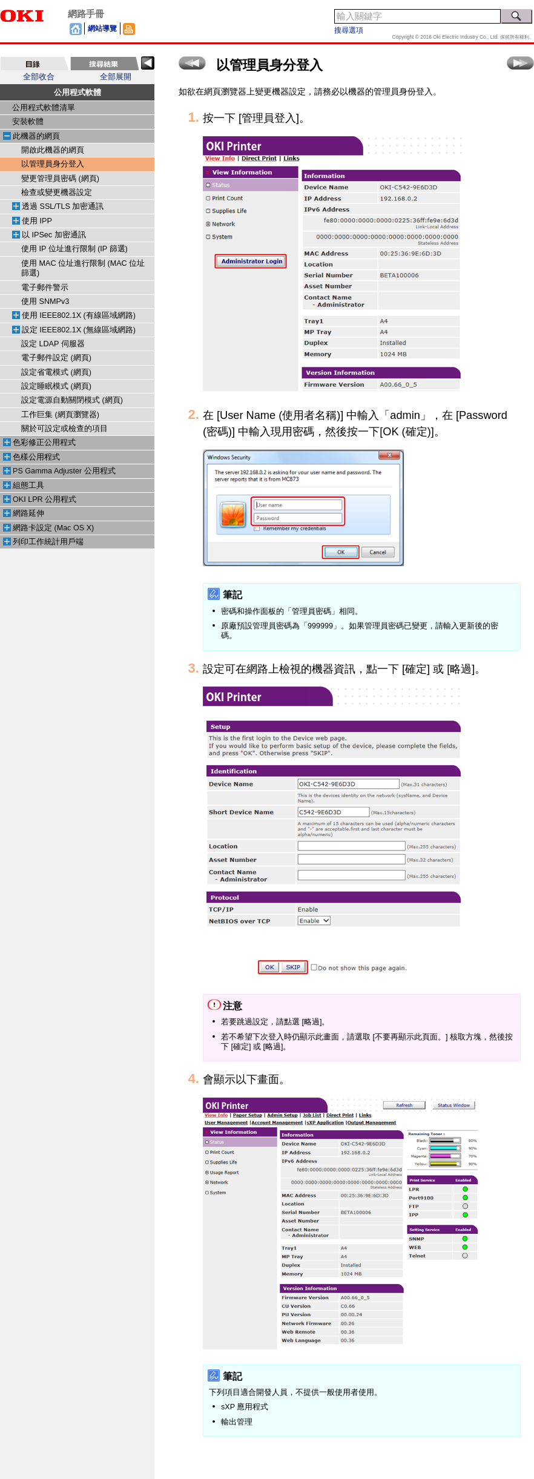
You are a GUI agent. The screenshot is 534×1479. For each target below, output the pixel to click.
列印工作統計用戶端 (48, 542)
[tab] (34, 63)
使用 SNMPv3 (45, 301)
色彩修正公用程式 (44, 442)
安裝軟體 (28, 121)
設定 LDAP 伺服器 (53, 344)
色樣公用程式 (36, 457)
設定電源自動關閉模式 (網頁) (72, 400)
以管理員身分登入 (52, 164)
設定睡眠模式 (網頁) (56, 386)
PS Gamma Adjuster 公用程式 (64, 471)
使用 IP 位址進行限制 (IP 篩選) (74, 249)
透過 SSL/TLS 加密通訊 (63, 206)
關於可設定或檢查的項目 (64, 428)
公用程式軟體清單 (43, 108)
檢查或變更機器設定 (56, 192)
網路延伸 (28, 513)
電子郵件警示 (44, 287)
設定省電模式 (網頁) (56, 372)
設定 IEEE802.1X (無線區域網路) (79, 330)
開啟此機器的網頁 (52, 150)
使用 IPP (37, 221)
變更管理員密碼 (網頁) (60, 178)
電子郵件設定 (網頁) (56, 358)
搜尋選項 (348, 30)
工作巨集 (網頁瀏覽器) (60, 414)
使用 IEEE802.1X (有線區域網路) (79, 315)
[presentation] (34, 63)
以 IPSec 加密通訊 (54, 235)
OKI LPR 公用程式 (44, 499)
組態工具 (28, 485)
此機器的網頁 (36, 136)
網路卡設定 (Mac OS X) (53, 528)
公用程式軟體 (77, 92)
